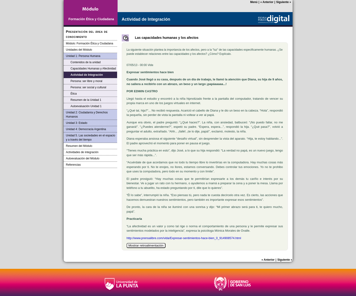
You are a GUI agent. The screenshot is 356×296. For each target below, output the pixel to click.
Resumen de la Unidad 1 (86, 100)
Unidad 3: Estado (76, 123)
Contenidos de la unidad (86, 62)
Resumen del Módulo (79, 146)
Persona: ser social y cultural (88, 87)
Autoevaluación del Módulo (82, 158)
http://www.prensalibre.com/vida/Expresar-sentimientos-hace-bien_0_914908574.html (184, 238)
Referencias (73, 164)
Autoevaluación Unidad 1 (86, 106)
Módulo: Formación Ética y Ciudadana (89, 43)
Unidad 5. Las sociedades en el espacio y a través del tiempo (90, 137)
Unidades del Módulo (79, 49)
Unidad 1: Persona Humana (83, 56)
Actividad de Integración (87, 74)
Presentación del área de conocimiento (87, 34)
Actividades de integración (82, 152)
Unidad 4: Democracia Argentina (86, 129)
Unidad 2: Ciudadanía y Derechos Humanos (87, 114)
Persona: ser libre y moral (86, 81)
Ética (74, 93)
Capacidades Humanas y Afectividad (93, 68)
